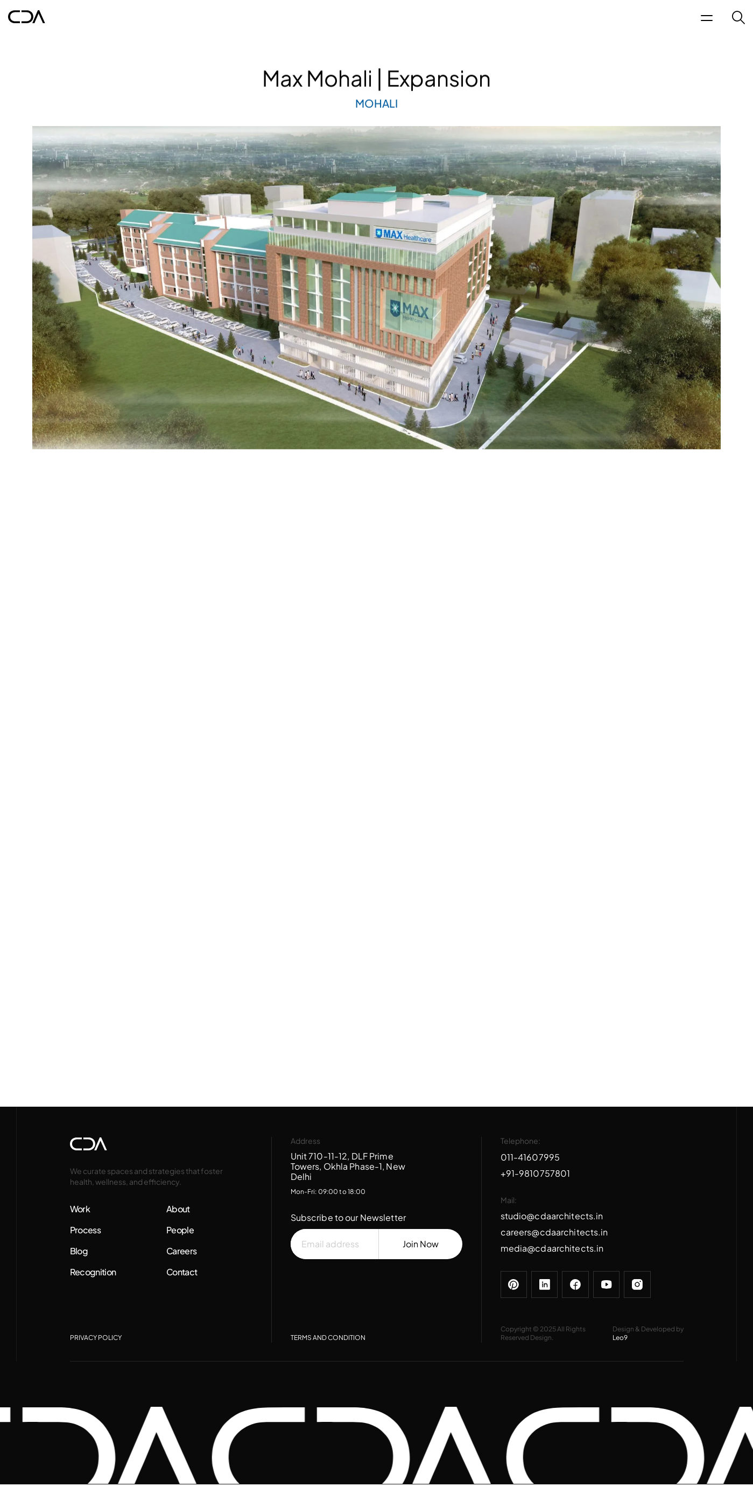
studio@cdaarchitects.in (552, 1217)
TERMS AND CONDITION (328, 1340)
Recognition (93, 1274)
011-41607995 (530, 1158)
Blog (79, 1252)
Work (80, 1210)
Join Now (421, 1245)
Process (85, 1231)
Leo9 (620, 1340)
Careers (181, 1252)
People (180, 1231)
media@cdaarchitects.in (552, 1249)
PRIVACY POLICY (96, 1340)
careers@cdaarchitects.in (554, 1233)
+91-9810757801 (536, 1174)
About (178, 1210)
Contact (182, 1274)
